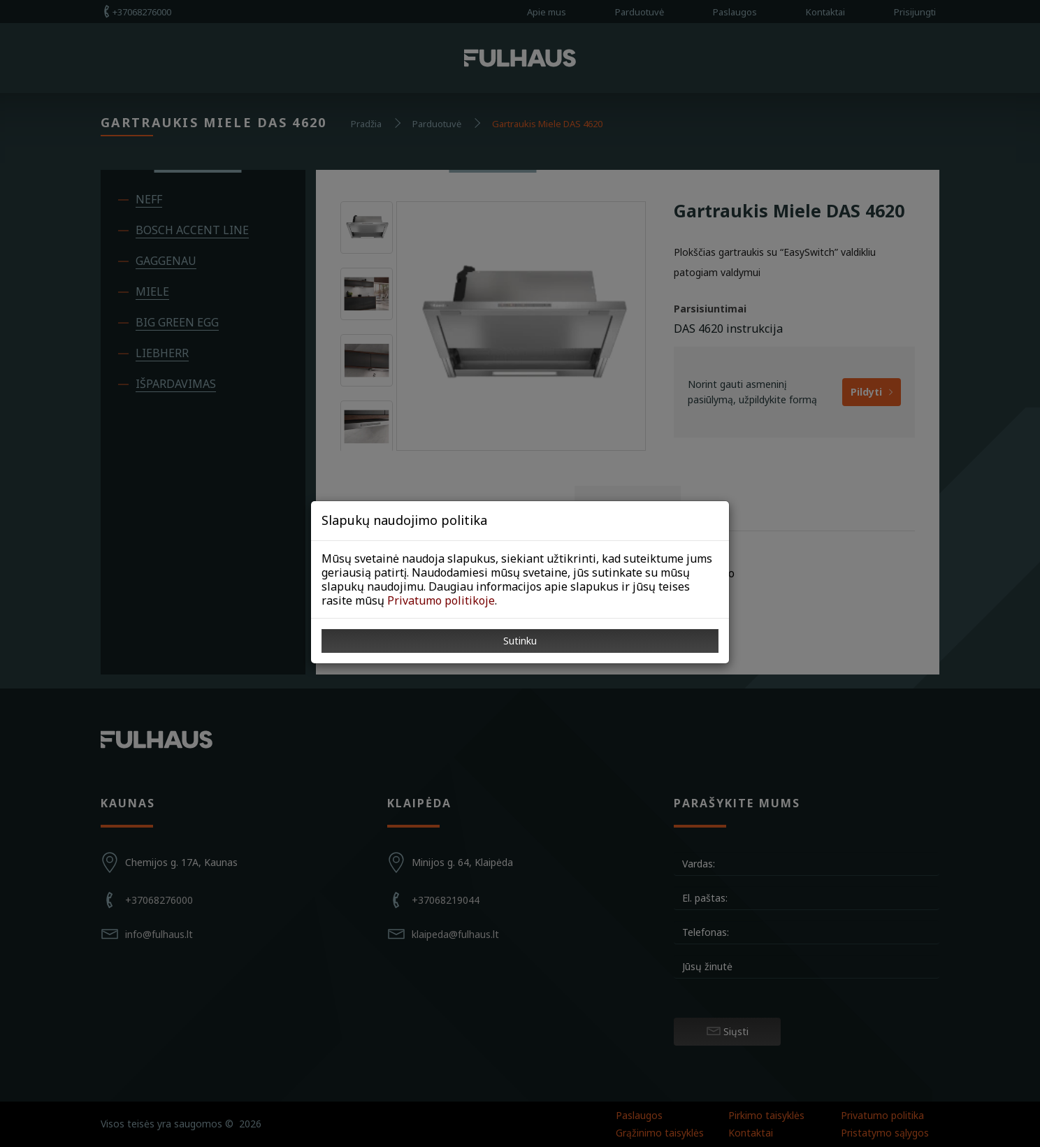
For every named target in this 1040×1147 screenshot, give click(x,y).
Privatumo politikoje (441, 600)
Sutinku (520, 640)
